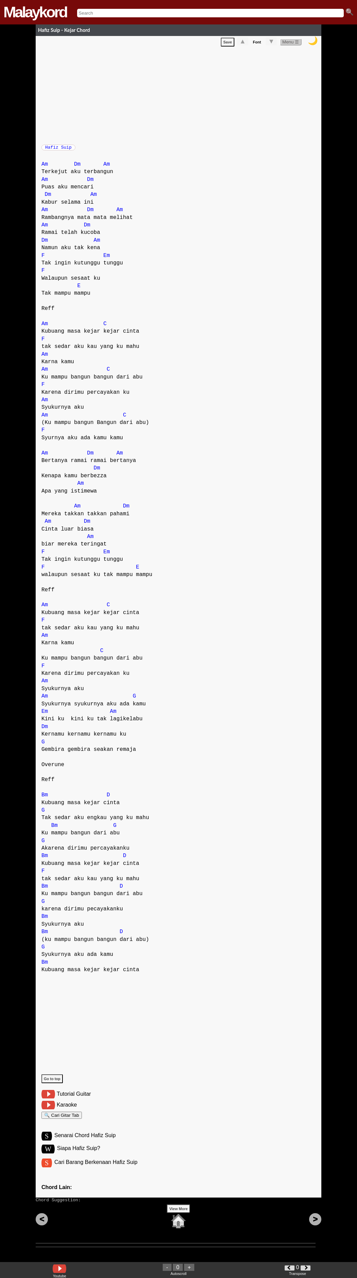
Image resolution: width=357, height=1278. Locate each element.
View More (178, 1219)
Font (257, 43)
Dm (77, 167)
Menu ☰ (290, 43)
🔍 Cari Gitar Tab (61, 1119)
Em (106, 259)
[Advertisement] (181, 95)
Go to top (52, 1082)
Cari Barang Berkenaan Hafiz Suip (96, 1169)
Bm (44, 798)
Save (227, 43)
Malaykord (35, 12)
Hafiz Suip (58, 149)
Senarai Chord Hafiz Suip (85, 1142)
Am (44, 167)
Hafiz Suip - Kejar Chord (64, 30)
